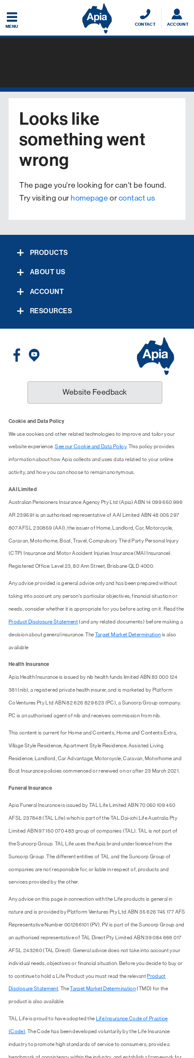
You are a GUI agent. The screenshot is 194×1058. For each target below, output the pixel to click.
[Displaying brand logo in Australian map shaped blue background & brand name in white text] (97, 18)
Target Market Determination (128, 635)
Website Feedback (95, 392)
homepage (89, 198)
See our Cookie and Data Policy (90, 447)
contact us (137, 198)
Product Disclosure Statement (43, 622)
